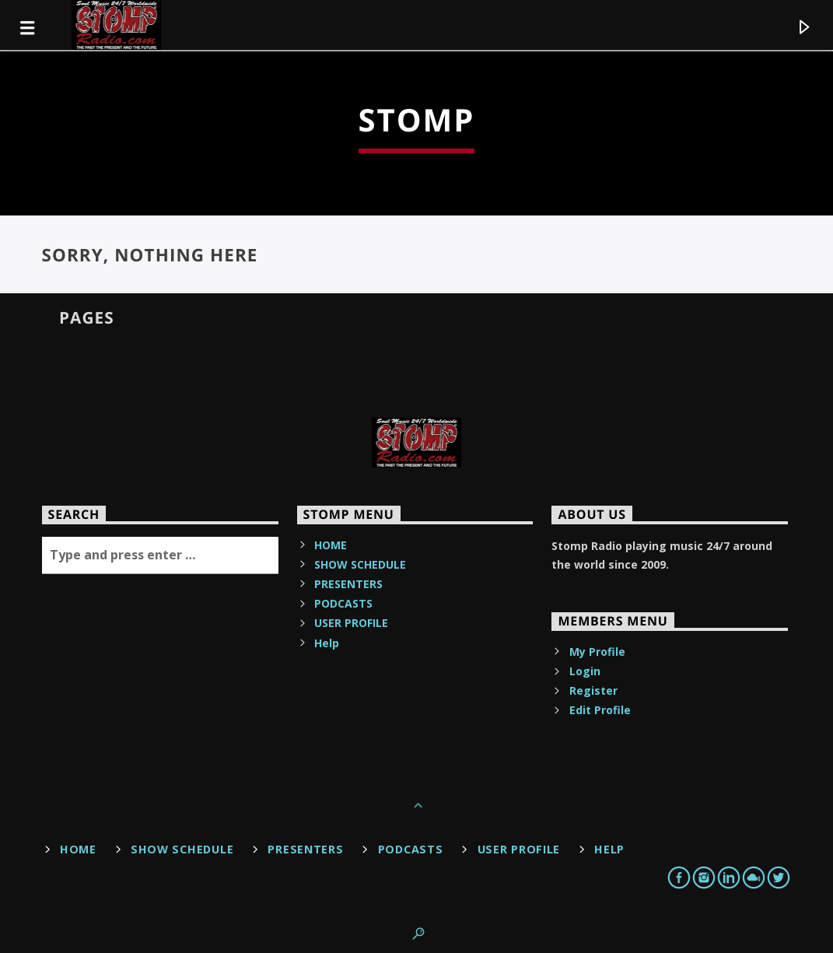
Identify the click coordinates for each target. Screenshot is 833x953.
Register (593, 690)
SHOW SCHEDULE (360, 564)
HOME (330, 545)
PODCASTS (343, 603)
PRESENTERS (348, 583)
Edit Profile (600, 709)
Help (326, 643)
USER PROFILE (351, 622)
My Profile (597, 651)
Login (584, 671)
